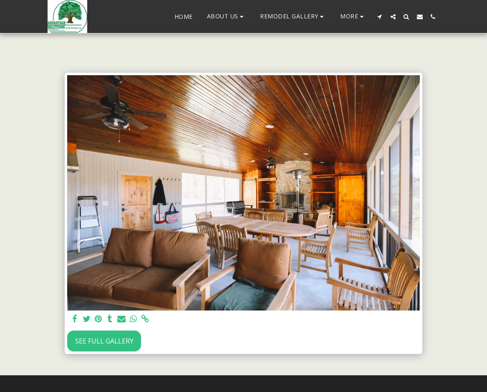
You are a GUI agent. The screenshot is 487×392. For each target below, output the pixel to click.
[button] (226, 16)
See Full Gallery (104, 341)
